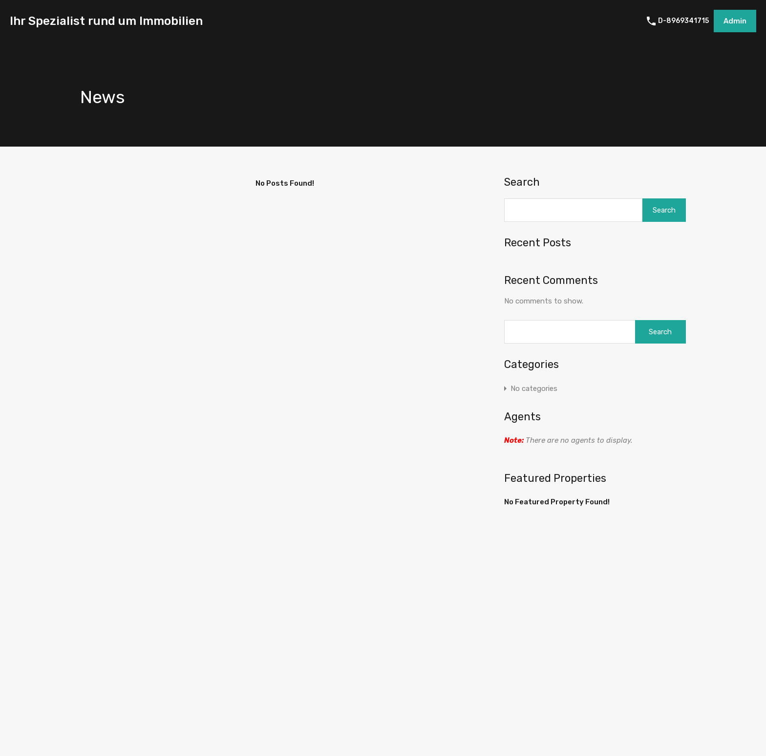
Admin (734, 21)
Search (522, 182)
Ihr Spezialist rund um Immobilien (106, 21)
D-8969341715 (683, 21)
